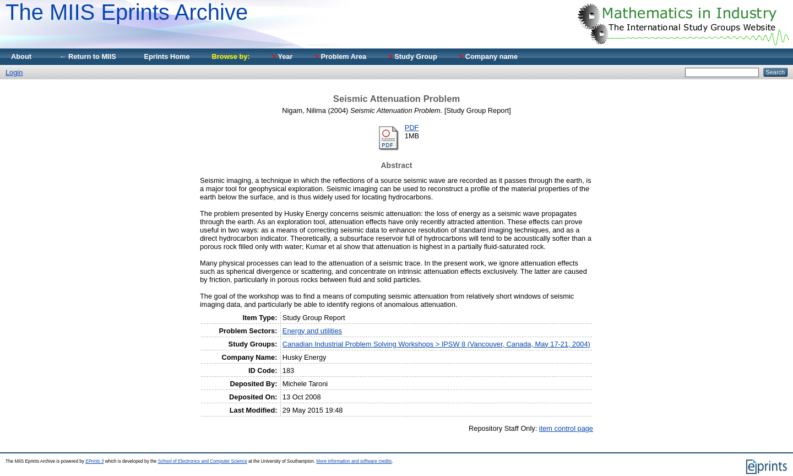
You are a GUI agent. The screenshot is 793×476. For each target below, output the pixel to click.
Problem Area (340, 56)
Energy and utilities (312, 331)
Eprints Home (166, 56)
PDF (412, 127)
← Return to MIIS (87, 56)
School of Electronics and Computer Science (202, 461)
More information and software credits (354, 461)
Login (14, 72)
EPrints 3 (94, 461)
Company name (488, 56)
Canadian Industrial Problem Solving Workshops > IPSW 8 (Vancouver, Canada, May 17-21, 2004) (436, 344)
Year (282, 56)
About (21, 56)
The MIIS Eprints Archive (127, 12)
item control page (566, 428)
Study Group (412, 56)
